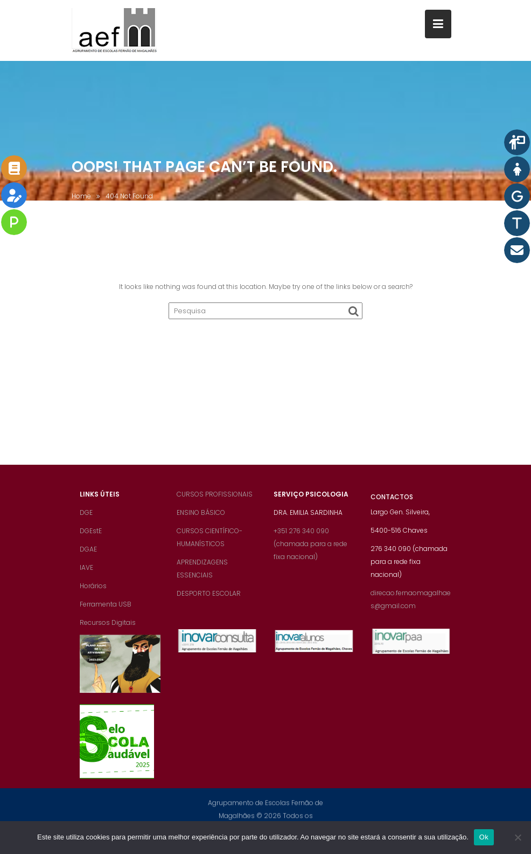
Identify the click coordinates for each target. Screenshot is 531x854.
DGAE (88, 555)
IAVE (86, 573)
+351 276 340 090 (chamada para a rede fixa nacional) (310, 550)
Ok (483, 837)
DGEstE (91, 537)
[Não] (517, 837)
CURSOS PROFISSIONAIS (215, 500)
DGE (86, 519)
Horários (93, 592)
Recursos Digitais (108, 628)
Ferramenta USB (105, 610)
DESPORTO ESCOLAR (209, 599)
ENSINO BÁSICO (201, 519)
